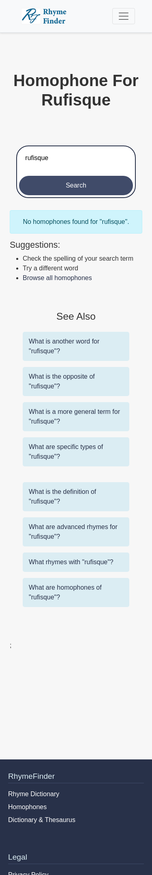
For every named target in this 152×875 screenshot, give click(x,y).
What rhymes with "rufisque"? (71, 562)
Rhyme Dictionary (33, 794)
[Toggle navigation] (123, 16)
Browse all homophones (57, 277)
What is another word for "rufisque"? (64, 346)
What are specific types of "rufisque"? (66, 451)
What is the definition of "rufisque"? (62, 496)
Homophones (27, 806)
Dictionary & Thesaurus (41, 819)
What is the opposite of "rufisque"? (62, 381)
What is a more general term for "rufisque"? (74, 416)
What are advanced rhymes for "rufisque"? (73, 531)
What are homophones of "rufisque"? (65, 592)
